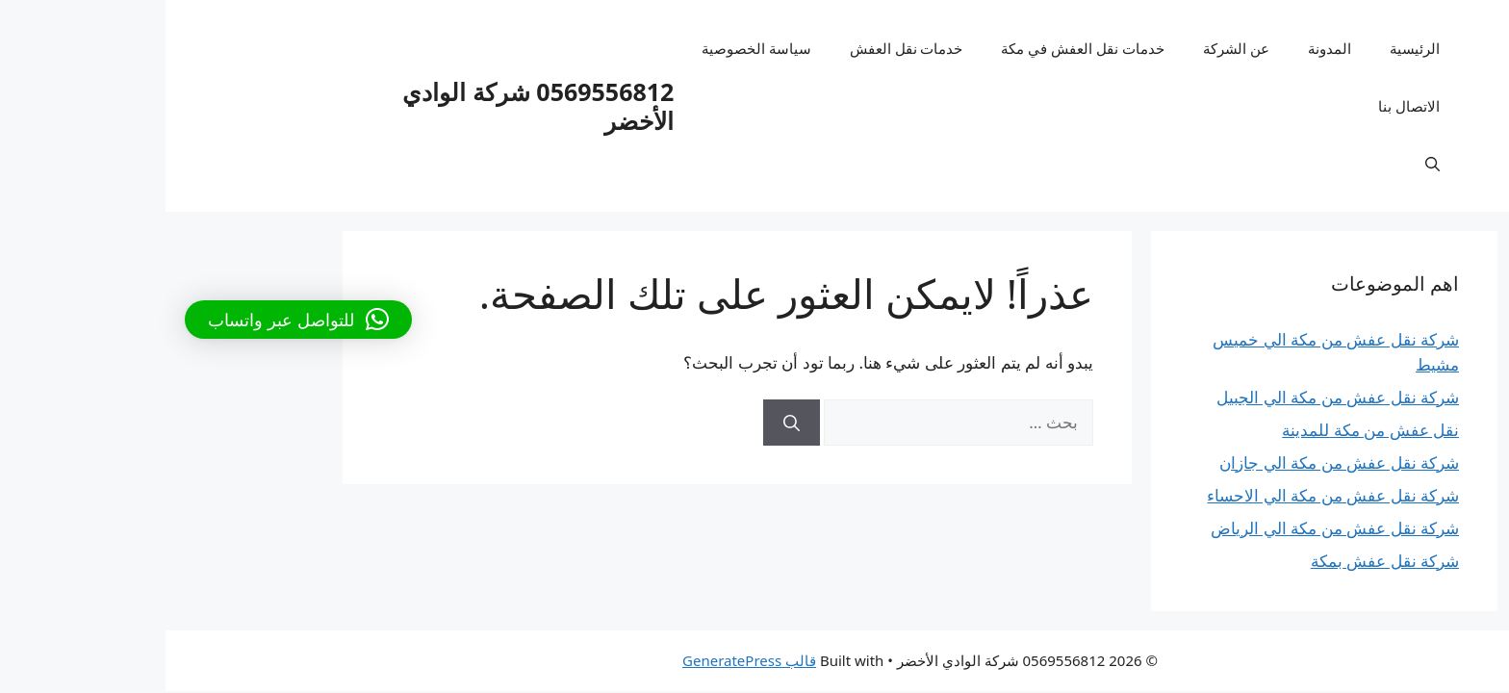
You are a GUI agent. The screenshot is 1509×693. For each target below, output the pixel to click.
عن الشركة (1070, 48)
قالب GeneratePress (584, 660)
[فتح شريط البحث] (1266, 163)
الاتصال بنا (1243, 106)
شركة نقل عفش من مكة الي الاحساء (1167, 495)
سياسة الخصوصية (591, 48)
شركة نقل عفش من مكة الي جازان (1173, 462)
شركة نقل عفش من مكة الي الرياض (1169, 528)
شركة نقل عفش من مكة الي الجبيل (1172, 397)
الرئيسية (1249, 48)
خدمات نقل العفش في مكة (917, 48)
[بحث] (626, 422)
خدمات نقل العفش (741, 48)
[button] (132, 319)
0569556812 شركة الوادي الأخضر (372, 106)
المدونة (1164, 48)
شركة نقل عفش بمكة (1219, 561)
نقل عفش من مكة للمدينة (1204, 430)
